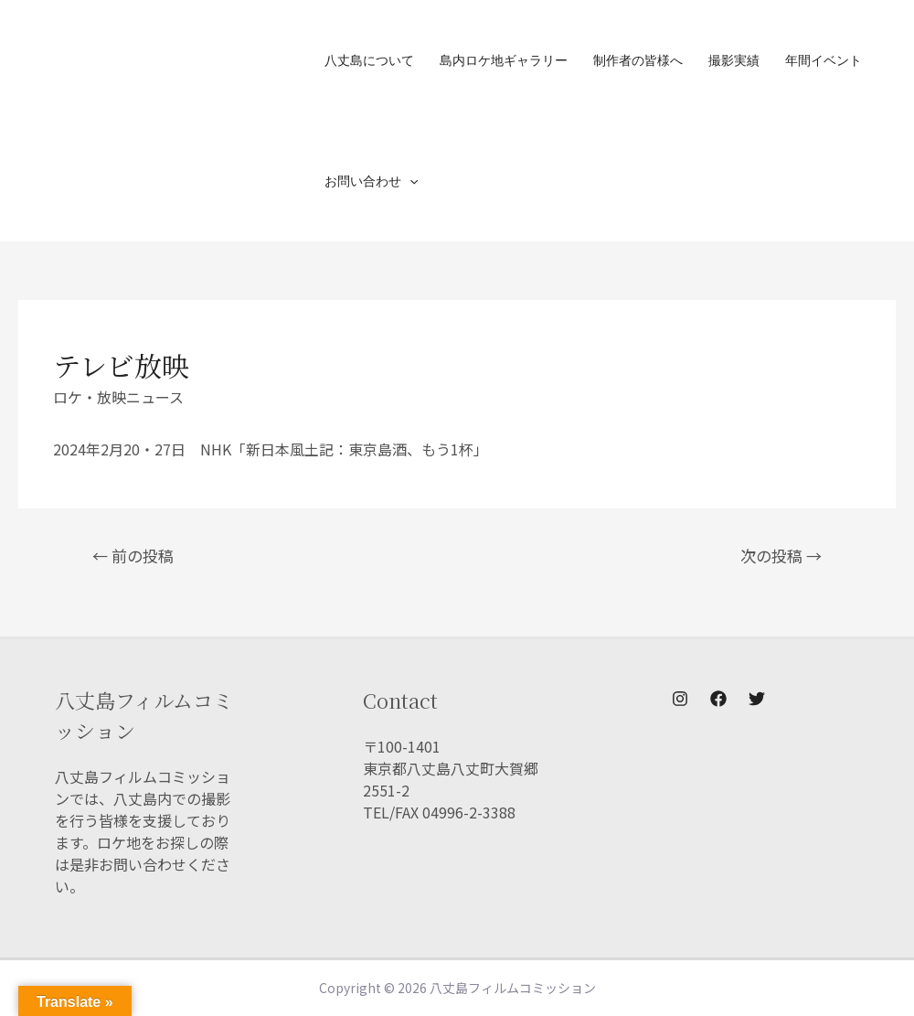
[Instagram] (680, 698)
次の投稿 (781, 555)
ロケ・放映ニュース (118, 397)
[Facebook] (718, 698)
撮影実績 (734, 60)
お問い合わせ (371, 180)
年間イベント (823, 60)
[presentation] (409, 180)
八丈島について (369, 60)
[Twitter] (757, 698)
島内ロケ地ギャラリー (504, 60)
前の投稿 (133, 555)
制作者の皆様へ (638, 60)
